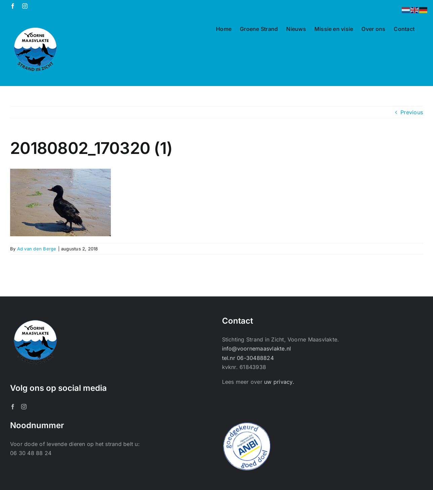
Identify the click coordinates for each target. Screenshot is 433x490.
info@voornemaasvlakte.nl (256, 348)
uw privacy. (279, 381)
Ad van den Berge (36, 248)
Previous (411, 112)
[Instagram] (24, 406)
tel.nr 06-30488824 (248, 358)
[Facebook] (12, 406)
